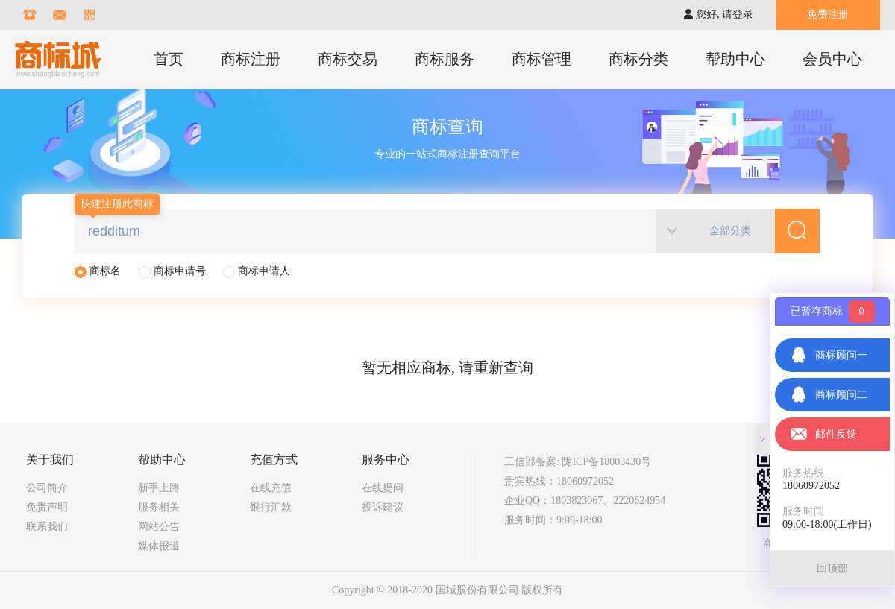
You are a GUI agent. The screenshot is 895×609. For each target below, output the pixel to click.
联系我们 (47, 526)
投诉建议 (382, 507)
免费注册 (828, 14)
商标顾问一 (828, 355)
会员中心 (832, 59)
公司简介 (47, 487)
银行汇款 (271, 507)
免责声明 (47, 507)
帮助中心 (735, 59)
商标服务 (444, 59)
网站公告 (159, 526)
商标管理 (541, 59)
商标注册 (250, 59)
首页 (168, 59)
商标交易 (347, 59)
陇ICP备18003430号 (606, 461)
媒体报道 (159, 546)
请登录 (737, 14)
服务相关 (159, 507)
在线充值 (271, 487)
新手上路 (159, 487)
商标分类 (638, 59)
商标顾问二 (828, 395)
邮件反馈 (823, 434)
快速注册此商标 (117, 203)
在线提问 (382, 487)
